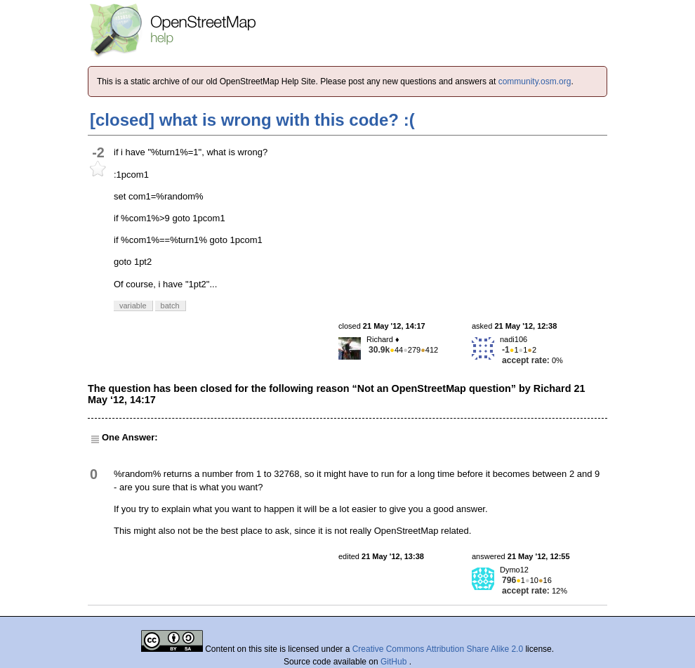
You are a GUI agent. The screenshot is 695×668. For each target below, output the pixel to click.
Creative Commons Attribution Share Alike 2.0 (437, 649)
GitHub (394, 662)
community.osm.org (534, 81)
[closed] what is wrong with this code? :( (252, 119)
